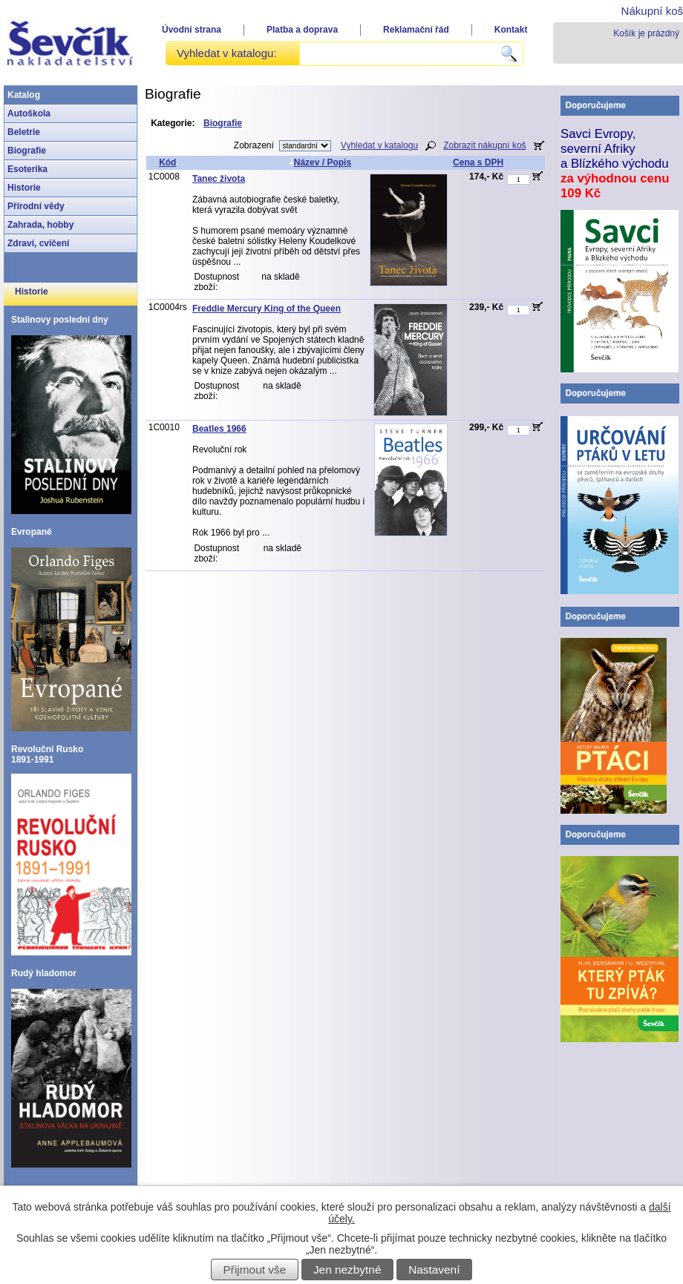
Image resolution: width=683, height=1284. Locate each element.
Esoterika (27, 169)
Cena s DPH (478, 162)
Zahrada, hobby (40, 225)
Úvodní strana (191, 29)
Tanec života (218, 179)
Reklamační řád (416, 29)
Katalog (23, 95)
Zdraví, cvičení (38, 243)
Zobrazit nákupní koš (484, 145)
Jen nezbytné (347, 1269)
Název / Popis (320, 162)
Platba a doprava (302, 29)
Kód (167, 162)
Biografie (26, 150)
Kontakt (511, 29)
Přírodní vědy (36, 206)
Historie (24, 187)
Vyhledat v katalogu (379, 145)
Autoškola (28, 113)
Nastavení (434, 1269)
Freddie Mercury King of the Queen (266, 308)
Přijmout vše (255, 1269)
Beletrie (23, 132)
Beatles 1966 (219, 429)
